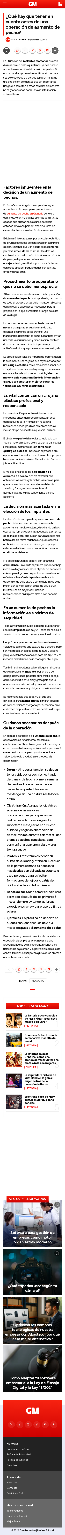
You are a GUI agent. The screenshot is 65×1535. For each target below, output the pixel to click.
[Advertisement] (32, 140)
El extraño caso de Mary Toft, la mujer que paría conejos (39, 1099)
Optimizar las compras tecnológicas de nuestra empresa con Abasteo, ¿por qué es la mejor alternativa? (32, 1331)
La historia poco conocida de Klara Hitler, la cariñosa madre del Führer (40, 1018)
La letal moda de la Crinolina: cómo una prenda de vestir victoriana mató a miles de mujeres (41, 1058)
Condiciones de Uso (18, 1449)
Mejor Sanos (13, 1521)
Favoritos (12, 1465)
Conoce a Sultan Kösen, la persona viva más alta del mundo (40, 1038)
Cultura (31, 1067)
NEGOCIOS (38, 980)
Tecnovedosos (15, 1510)
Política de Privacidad (19, 1454)
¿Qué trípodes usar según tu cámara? (32, 1288)
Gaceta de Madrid (17, 1516)
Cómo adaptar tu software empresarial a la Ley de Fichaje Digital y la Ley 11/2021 (32, 1383)
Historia (31, 1026)
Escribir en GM (15, 1493)
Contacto (12, 1487)
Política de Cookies (17, 1459)
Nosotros (12, 1482)
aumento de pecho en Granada (25, 213)
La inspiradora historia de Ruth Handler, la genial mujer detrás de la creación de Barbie (40, 1079)
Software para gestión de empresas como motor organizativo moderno (32, 1237)
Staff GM (21, 39)
